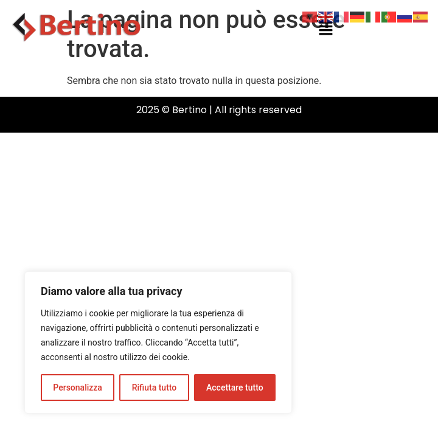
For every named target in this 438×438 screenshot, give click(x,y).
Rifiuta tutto (154, 387)
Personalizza (77, 387)
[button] (325, 29)
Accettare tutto (234, 387)
